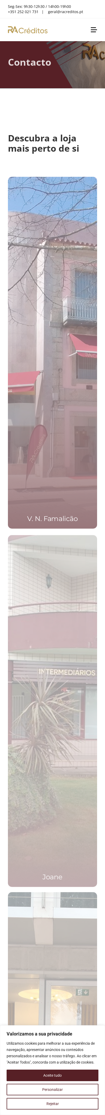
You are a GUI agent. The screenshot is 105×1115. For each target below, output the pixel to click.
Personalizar (52, 1089)
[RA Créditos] (27, 28)
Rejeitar (52, 1104)
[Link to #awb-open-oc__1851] (94, 30)
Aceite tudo (52, 1075)
